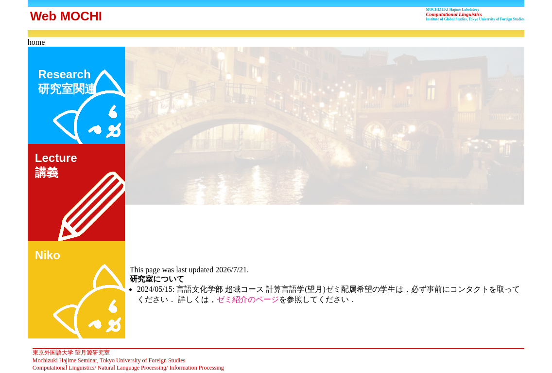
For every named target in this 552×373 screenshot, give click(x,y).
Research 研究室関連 (66, 81)
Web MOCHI (66, 16)
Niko (47, 255)
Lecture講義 (56, 165)
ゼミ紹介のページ (248, 299)
